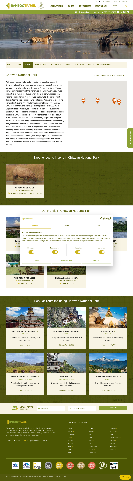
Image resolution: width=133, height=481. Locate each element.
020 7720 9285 (110, 12)
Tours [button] (71, 6)
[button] (97, 101)
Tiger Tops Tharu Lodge (24, 278)
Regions (28, 65)
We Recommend (104, 65)
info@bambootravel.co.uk (88, 12)
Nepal (9, 65)
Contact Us (124, 1)
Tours (18, 65)
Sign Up (113, 408)
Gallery (90, 65)
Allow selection (66, 261)
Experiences (85, 6)
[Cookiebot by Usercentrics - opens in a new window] (102, 218)
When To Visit (41, 65)
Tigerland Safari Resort (66, 278)
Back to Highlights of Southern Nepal (111, 75)
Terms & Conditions (48, 477)
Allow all (96, 261)
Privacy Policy (61, 477)
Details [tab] (66, 226)
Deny (37, 261)
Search (126, 6)
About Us (107, 1)
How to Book (101, 6)
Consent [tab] (35, 226)
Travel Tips (78, 65)
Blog (115, 1)
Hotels (67, 65)
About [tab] (97, 226)
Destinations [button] (56, 6)
